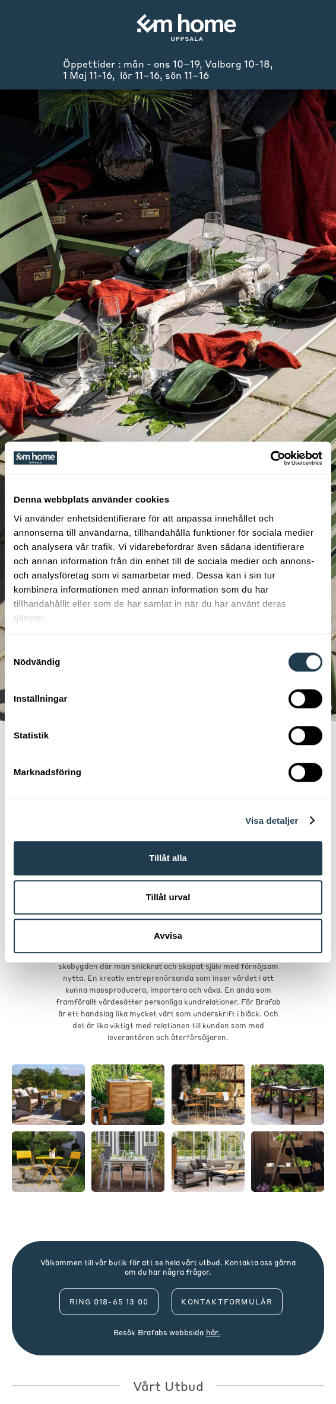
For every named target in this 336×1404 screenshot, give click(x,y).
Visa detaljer (271, 820)
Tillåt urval (168, 897)
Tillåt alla (168, 858)
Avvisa (168, 935)
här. (213, 1332)
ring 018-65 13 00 (108, 1301)
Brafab (150, 1332)
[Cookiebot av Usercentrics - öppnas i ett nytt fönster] (270, 458)
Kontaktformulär (226, 1301)
